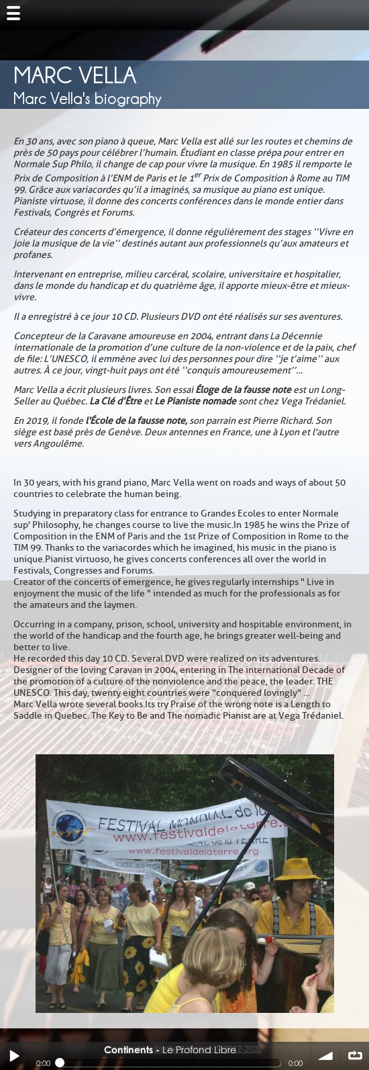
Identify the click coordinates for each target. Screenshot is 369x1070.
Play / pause (14, 1056)
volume (326, 1056)
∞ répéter (355, 1056)
